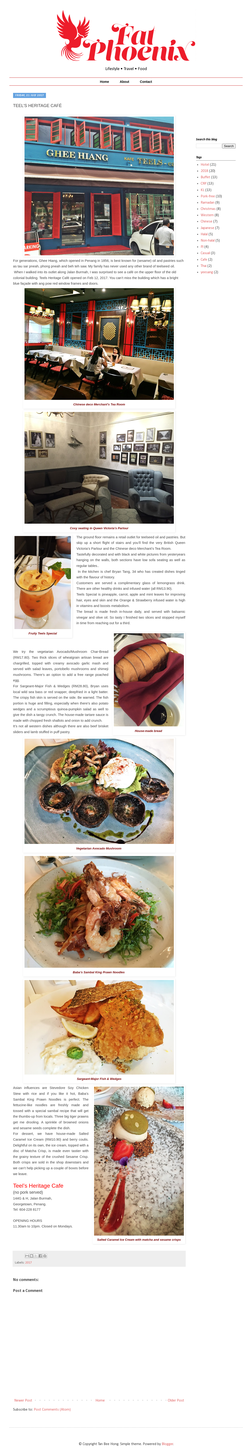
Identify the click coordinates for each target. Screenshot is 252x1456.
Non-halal (208, 241)
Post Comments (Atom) (52, 1410)
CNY (203, 183)
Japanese (207, 228)
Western (207, 215)
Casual (205, 253)
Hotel (205, 165)
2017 (28, 1262)
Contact (146, 82)
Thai (203, 266)
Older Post (176, 1400)
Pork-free (208, 196)
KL (202, 190)
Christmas (208, 209)
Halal (204, 234)
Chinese (206, 221)
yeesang (207, 272)
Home (104, 82)
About (124, 82)
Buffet (205, 177)
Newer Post (23, 1400)
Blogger (167, 1444)
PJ (202, 247)
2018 (204, 171)
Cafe (204, 260)
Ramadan (207, 203)
